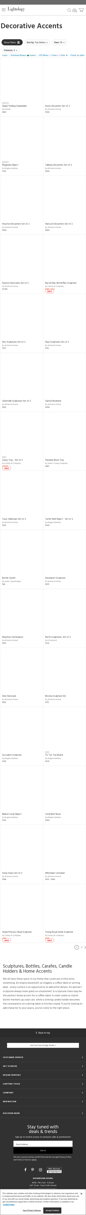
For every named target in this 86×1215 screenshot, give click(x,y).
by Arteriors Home (53, 109)
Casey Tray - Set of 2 (12, 460)
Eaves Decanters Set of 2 (57, 106)
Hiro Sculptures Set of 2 (14, 342)
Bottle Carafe (8, 578)
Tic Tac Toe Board (54, 755)
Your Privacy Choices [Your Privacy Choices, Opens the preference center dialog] (32, 1210)
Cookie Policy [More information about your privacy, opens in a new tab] (9, 1205)
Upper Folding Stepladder (14, 106)
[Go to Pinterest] (33, 1170)
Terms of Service (24, 1160)
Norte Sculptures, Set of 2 (58, 637)
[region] (43, 1202)
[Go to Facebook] (25, 1170)
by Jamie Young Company (56, 463)
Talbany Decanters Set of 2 (58, 165)
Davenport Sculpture (55, 578)
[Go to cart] (81, 9)
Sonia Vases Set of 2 (12, 873)
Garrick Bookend (53, 401)
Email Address (22, 1144)
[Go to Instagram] (41, 1170)
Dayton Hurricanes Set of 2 (15, 283)
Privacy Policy (65, 1157)
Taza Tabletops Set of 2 (14, 519)
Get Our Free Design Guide (43, 1045)
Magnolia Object (10, 165)
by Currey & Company (54, 286)
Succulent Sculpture (12, 755)
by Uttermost (51, 640)
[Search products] (69, 10)
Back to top (43, 1032)
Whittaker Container (55, 873)
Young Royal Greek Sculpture (59, 932)
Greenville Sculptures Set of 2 (16, 401)
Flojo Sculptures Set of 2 (57, 342)
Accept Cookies (52, 1210)
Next (85, 947)
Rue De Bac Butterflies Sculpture (60, 283)
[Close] (81, 1194)
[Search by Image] (74, 10)
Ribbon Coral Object (12, 814)
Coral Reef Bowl (53, 814)
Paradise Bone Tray (54, 460)
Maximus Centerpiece (12, 637)
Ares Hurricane (9, 696)
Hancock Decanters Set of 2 (59, 224)
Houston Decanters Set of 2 (16, 224)
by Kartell (6, 109)
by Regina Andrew (10, 168)
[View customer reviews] (54, 1170)
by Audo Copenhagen (11, 581)
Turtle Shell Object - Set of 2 (59, 519)
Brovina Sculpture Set (55, 696)
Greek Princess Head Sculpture (17, 932)
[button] (3, 9)
